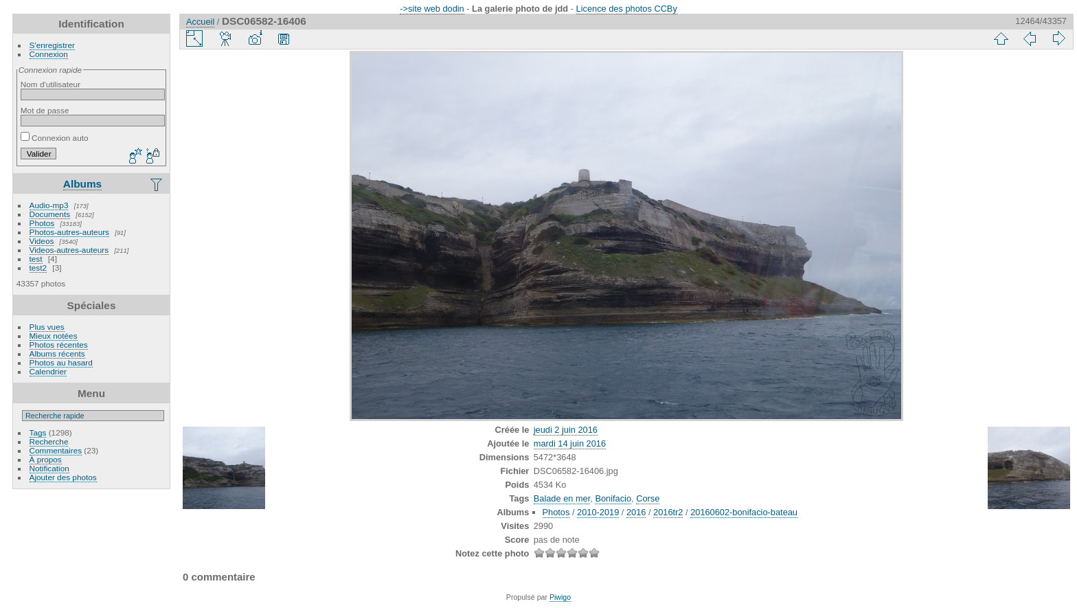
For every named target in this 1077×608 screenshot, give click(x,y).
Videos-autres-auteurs (69, 249)
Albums (82, 184)
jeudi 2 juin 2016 (566, 430)
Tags (38, 432)
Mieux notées (54, 335)
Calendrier (48, 371)
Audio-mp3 (49, 205)
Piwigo (560, 597)
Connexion (49, 53)
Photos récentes (59, 344)
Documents (50, 214)
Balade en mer (562, 498)
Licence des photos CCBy (626, 8)
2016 (636, 512)
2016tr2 (668, 512)
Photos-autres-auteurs (69, 231)
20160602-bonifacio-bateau (743, 512)
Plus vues (47, 326)
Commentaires (56, 450)
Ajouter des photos (63, 477)
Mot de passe (45, 110)
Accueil (200, 21)
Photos (42, 222)
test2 (38, 267)
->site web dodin (432, 8)
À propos (46, 459)
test (36, 258)
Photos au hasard (61, 362)
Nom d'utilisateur (50, 84)
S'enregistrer (52, 45)
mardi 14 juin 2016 (570, 443)
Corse (647, 498)
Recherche (49, 441)
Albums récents (57, 353)
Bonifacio (613, 498)
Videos (42, 240)
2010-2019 (598, 512)
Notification (49, 468)
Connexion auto (55, 137)
